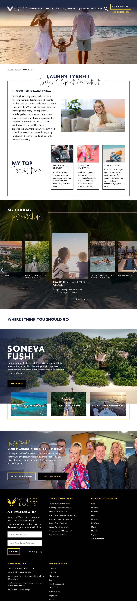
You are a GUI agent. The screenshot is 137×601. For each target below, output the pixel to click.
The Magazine (54, 576)
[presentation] (2, 270)
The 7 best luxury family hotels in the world (102, 276)
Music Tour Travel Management (60, 519)
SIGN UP (13, 551)
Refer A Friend (54, 592)
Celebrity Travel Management (60, 507)
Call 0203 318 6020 (52, 476)
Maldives (94, 507)
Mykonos (94, 519)
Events (51, 580)
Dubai (93, 504)
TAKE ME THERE (16, 383)
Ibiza (93, 515)
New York (95, 523)
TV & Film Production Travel (59, 504)
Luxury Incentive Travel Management (63, 515)
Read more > (82, 299)
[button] (41, 8)
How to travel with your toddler (68, 283)
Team (17, 69)
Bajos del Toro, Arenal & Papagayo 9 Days (37, 276)
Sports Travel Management (59, 527)
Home (10, 69)
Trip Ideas (52, 572)
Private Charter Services (58, 511)
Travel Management (63, 8)
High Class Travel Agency (58, 535)
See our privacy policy (34, 551)
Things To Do (54, 588)
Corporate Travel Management (60, 531)
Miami (93, 527)
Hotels (47, 8)
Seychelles (95, 535)
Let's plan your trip (21, 476)
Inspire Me (81, 8)
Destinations (34, 8)
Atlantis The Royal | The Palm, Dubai (20, 568)
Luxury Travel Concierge (58, 523)
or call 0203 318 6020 (121, 12)
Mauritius (94, 531)
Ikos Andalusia (125, 275)
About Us (95, 8)
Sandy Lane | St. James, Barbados (19, 572)
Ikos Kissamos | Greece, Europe (18, 589)
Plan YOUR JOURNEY (120, 7)
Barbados (94, 511)
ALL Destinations (97, 538)
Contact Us (53, 599)
